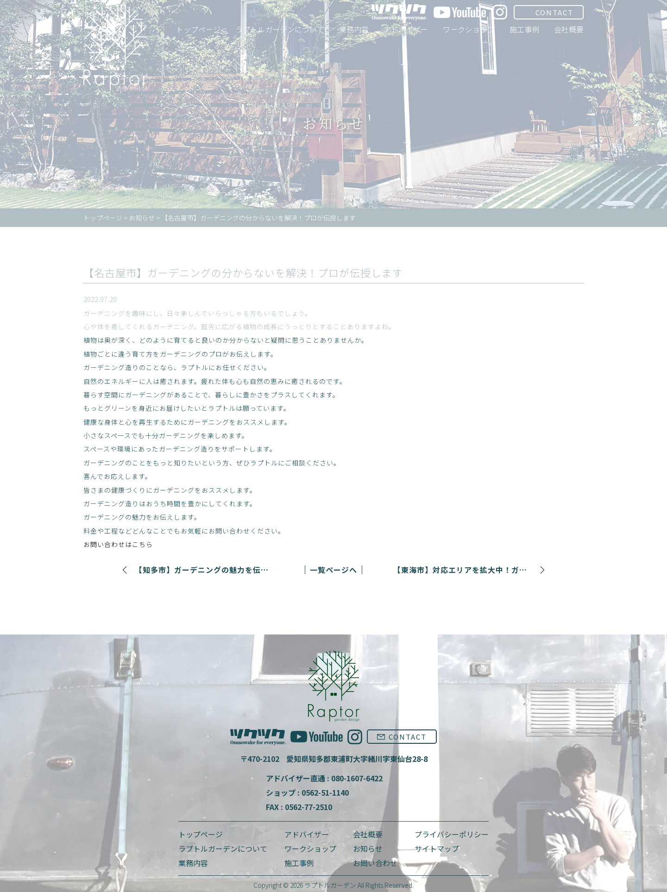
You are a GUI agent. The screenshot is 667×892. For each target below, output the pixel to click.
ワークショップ (310, 848)
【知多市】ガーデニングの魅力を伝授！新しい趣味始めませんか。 (204, 569)
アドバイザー (306, 834)
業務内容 (193, 862)
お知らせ (368, 848)
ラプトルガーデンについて (222, 848)
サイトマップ (437, 848)
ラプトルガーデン (330, 885)
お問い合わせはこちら (118, 544)
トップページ (200, 834)
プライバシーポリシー (452, 834)
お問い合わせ (375, 862)
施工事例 (299, 862)
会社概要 (368, 834)
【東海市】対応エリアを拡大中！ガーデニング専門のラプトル (462, 569)
